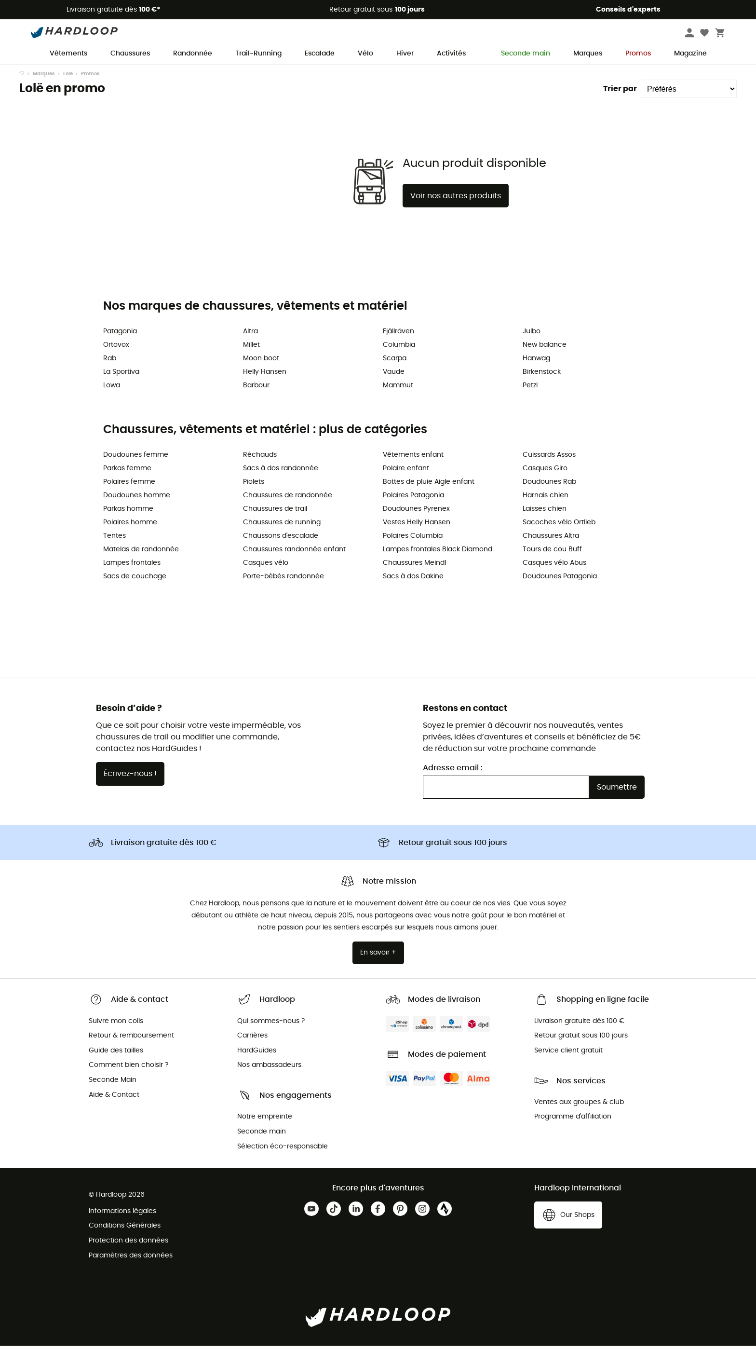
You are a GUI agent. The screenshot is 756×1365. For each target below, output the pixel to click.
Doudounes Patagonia (560, 595)
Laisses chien (545, 528)
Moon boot (261, 377)
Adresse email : (453, 787)
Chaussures (130, 53)
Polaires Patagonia (413, 514)
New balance (545, 364)
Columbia (399, 364)
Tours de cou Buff (552, 568)
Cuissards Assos (549, 474)
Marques (587, 53)
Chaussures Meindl (414, 582)
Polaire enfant (406, 487)
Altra (250, 350)
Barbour (256, 404)
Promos (638, 53)
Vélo (365, 53)
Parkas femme (127, 487)
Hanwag (536, 377)
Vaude (394, 391)
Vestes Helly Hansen (416, 541)
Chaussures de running (282, 541)
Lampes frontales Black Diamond (437, 568)
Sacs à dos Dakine (413, 595)
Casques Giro (545, 487)
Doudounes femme (135, 474)
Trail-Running (258, 53)
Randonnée (192, 53)
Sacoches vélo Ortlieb (559, 541)
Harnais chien (545, 514)
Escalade (320, 53)
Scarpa (394, 377)
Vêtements (68, 53)
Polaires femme (129, 501)
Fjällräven (398, 350)
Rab (109, 377)
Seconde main (519, 54)
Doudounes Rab (549, 501)
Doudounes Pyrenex (416, 528)
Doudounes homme (136, 514)
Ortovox (116, 364)
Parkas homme (128, 528)
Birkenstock (542, 391)
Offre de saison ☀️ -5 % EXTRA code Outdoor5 (378, 73)
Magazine (690, 53)
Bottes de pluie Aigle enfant (428, 501)
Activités (451, 53)
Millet (251, 364)
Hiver (405, 53)
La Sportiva (121, 391)
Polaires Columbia (413, 555)
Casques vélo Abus (554, 582)
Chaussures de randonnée (287, 514)
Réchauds (260, 474)
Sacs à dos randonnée (280, 487)
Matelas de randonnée (141, 568)
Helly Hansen (264, 391)
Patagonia (120, 350)
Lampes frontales (132, 582)
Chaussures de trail (275, 528)
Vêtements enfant (413, 474)
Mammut (398, 404)
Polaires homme (130, 541)
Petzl (530, 404)
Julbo (531, 350)
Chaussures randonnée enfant (294, 568)
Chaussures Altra (551, 555)
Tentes (114, 555)
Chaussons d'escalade (280, 555)
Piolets (253, 501)
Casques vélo (265, 582)
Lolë (68, 93)
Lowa (111, 404)
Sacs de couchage (134, 595)
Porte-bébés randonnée (283, 595)
